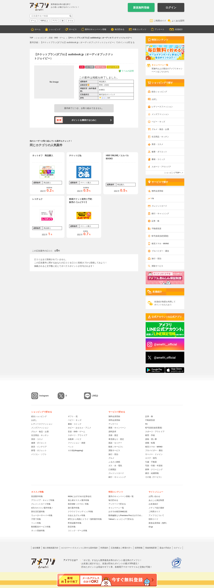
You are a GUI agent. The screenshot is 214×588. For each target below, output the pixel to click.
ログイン (171, 7)
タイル (70, 21)
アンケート (159, 29)
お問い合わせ (154, 496)
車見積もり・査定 (116, 439)
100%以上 (44, 21)
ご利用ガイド (160, 20)
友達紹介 (179, 29)
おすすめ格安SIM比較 (117, 511)
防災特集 (72, 527)
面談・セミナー (115, 443)
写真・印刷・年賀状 (154, 465)
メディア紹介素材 (156, 508)
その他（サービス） (154, 477)
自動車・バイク (74, 439)
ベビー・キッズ (158, 122)
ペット (71, 447)
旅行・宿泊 (156, 258)
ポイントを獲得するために (83, 120)
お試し (154, 99)
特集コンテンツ (139, 29)
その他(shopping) (75, 450)
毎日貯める (119, 29)
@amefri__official (165, 344)
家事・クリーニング (154, 469)
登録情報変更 (151, 548)
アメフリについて (156, 515)
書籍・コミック (158, 159)
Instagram (44, 395)
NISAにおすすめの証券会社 (80, 496)
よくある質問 (178, 20)
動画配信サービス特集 (41, 527)
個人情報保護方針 (50, 548)
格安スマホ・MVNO (160, 243)
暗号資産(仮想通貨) (160, 236)
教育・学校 (150, 435)
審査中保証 (100, 67)
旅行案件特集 (74, 508)
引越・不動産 (151, 462)
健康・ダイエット (159, 152)
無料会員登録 (157, 191)
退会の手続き (165, 548)
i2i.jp (151, 527)
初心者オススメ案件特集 (78, 500)
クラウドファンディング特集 (80, 511)
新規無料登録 (141, 7)
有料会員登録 (114, 420)
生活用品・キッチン (160, 137)
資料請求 (112, 431)
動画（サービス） (116, 447)
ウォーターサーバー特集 (41, 515)
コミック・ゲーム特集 (77, 530)
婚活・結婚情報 (152, 473)
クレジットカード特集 (41, 504)
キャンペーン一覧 (116, 508)
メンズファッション (160, 114)
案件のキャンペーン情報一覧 (121, 496)
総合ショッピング (159, 92)
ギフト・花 (73, 416)
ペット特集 (36, 523)
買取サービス (157, 266)
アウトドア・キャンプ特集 (42, 500)
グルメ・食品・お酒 (160, 129)
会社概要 (36, 548)
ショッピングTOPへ (172, 173)
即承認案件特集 (74, 523)
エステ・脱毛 (151, 458)
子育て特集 (36, 519)
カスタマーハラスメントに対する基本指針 (79, 548)
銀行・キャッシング (160, 213)
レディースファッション (162, 107)
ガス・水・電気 (115, 465)
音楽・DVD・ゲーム (76, 431)
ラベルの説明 (126, 71)
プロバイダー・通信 (160, 251)
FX (153, 198)
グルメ (111, 458)
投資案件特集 (37, 496)
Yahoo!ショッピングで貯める (121, 519)
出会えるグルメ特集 (76, 515)
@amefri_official (165, 357)
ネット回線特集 (38, 530)
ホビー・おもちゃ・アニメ (79, 428)
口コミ (104, 98)
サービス (73, 29)
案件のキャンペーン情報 (95, 29)
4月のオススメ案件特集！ (42, 508)
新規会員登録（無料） (158, 523)
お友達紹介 (153, 504)
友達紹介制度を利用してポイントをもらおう (165, 303)
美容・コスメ (157, 144)
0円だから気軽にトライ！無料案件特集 (85, 519)
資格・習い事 (151, 439)
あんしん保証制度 (156, 500)
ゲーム (33, 21)
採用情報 (139, 548)
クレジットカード (159, 206)
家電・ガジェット (39, 450)
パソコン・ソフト (39, 454)
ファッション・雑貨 (76, 443)
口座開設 (112, 469)
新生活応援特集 (38, 511)
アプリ (55, 21)
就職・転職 (150, 443)
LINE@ (95, 395)
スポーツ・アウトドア (161, 167)
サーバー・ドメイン (154, 454)
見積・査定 (113, 435)
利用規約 (104, 548)
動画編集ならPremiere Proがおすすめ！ (125, 515)
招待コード (153, 519)
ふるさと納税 (114, 462)
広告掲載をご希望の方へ (121, 548)
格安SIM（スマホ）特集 (78, 504)
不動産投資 (156, 228)
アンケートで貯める (117, 504)
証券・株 (155, 221)
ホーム (38, 29)
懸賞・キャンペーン (117, 428)
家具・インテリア (39, 447)
